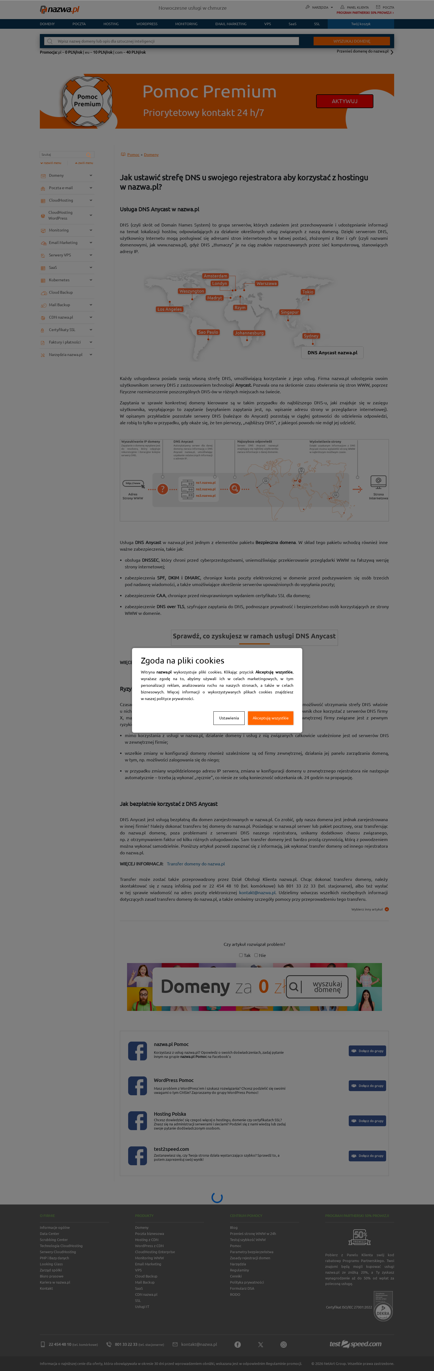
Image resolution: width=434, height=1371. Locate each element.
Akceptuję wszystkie (271, 718)
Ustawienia (229, 718)
